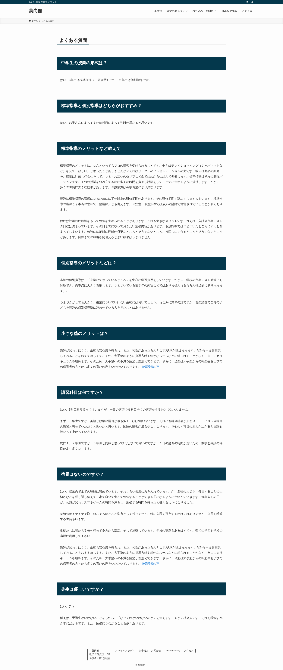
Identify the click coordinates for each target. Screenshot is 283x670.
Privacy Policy (172, 650)
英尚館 (38, 11)
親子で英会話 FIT (99, 654)
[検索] (252, 2)
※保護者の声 (150, 366)
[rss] (247, 2)
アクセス (189, 650)
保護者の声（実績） (100, 658)
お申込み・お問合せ (150, 650)
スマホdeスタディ (125, 650)
